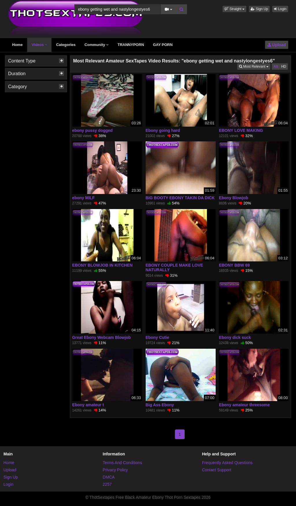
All (275, 66)
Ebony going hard (163, 130)
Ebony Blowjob (233, 197)
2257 (107, 484)
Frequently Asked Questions (227, 462)
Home (17, 45)
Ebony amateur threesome (244, 404)
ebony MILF (83, 197)
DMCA (108, 477)
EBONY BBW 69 (234, 265)
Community (96, 45)
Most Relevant (254, 66)
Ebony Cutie (157, 337)
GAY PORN (163, 45)
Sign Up (259, 9)
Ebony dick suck (235, 337)
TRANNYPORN (130, 45)
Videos (39, 45)
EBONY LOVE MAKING (241, 130)
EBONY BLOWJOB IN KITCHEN (102, 265)
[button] (234, 9)
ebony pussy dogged (92, 130)
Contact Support (216, 470)
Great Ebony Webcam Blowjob (101, 337)
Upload (276, 45)
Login (280, 9)
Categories (65, 45)
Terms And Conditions (122, 462)
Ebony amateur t (88, 404)
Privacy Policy (115, 470)
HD (283, 66)
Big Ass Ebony (160, 404)
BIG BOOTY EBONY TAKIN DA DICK (180, 197)
